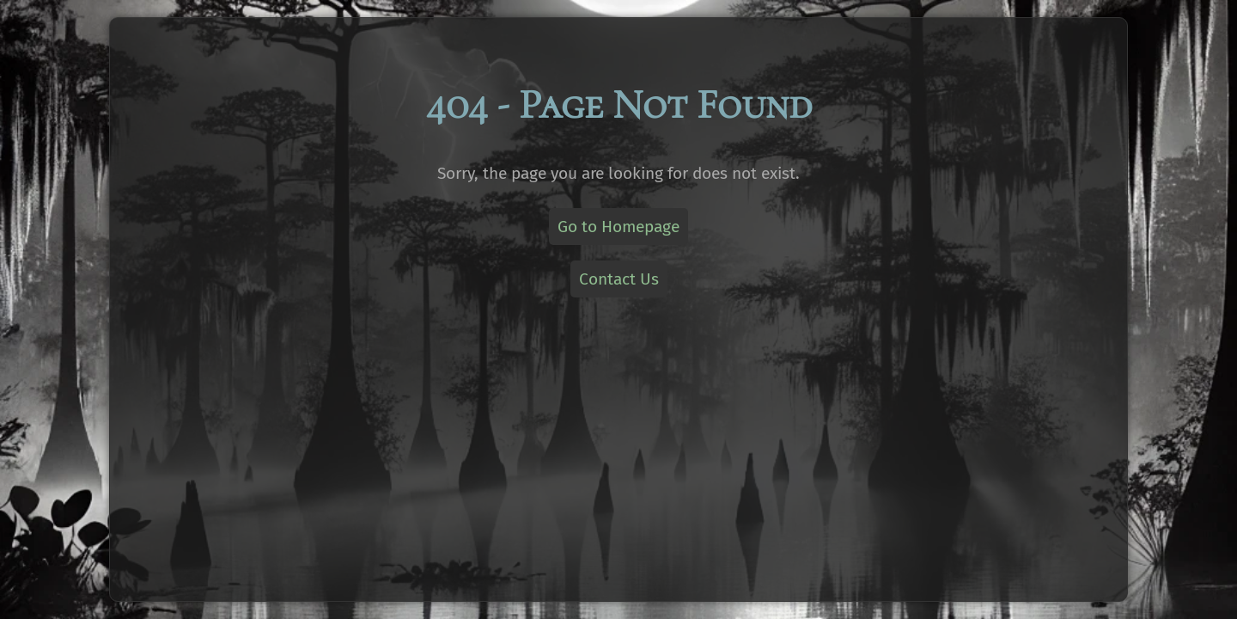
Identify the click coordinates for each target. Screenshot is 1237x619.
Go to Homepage (618, 226)
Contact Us (619, 279)
